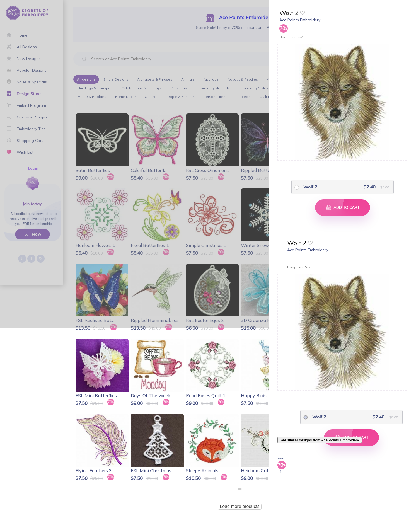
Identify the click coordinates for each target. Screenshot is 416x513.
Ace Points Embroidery (299, 19)
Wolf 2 (310, 186)
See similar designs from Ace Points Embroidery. (320, 440)
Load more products (239, 506)
